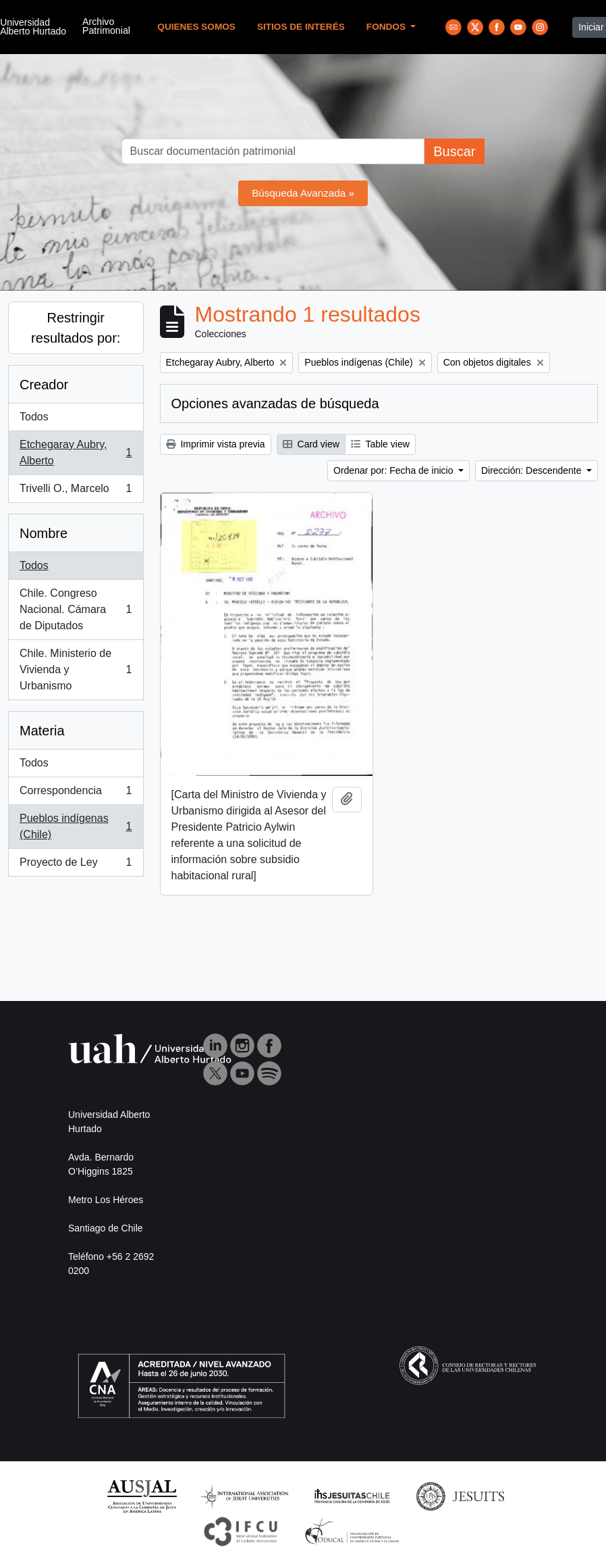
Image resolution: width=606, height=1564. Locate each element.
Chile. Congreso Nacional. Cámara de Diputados (75, 609)
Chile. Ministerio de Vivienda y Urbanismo (75, 669)
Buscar (454, 151)
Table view (380, 444)
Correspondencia (75, 793)
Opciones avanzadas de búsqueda (275, 403)
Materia (42, 730)
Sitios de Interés (301, 27)
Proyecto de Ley (75, 865)
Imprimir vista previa (215, 444)
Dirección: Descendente (532, 470)
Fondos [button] (387, 27)
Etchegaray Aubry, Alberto (75, 452)
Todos (34, 416)
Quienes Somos (196, 27)
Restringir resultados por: (75, 327)
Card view (311, 444)
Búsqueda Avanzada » (303, 193)
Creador (44, 384)
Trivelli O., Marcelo (75, 491)
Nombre (43, 533)
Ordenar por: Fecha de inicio (394, 470)
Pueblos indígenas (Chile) (75, 826)
